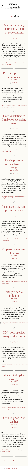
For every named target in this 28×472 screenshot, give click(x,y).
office (18, 239)
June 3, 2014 (15, 38)
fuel (12, 365)
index (15, 63)
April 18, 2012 (15, 384)
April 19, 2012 (15, 342)
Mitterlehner (25, 322)
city (5, 239)
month (3, 324)
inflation (14, 322)
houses (25, 281)
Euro (8, 239)
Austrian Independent (11, 469)
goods (12, 63)
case (3, 150)
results (9, 64)
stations (8, 451)
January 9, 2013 (15, 216)
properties (4, 107)
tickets (23, 196)
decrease (8, 63)
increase (7, 196)
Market (19, 105)
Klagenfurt (14, 105)
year (10, 151)
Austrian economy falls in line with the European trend (14, 28)
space (3, 240)
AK (3, 407)
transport (10, 198)
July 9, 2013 (15, 129)
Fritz (6, 150)
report (3, 151)
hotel (9, 150)
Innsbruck (13, 150)
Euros (3, 196)
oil (14, 365)
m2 (15, 239)
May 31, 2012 (15, 258)
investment (8, 105)
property (9, 107)
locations (12, 239)
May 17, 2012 (15, 301)
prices (6, 64)
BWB (7, 450)
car (3, 365)
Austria (3, 105)
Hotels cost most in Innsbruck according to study (14, 119)
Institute (19, 322)
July (11, 196)
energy (10, 322)
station (3, 366)
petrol (17, 365)
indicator (19, 63)
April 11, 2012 (15, 427)
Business (14, 79)
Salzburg (14, 107)
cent (3, 239)
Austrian (10, 407)
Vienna (7, 240)
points (23, 63)
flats (22, 281)
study (7, 151)
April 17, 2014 (15, 82)
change (3, 63)
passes (16, 196)
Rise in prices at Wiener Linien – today (14, 164)
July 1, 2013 (15, 173)
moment (23, 407)
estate (15, 281)
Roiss (26, 365)
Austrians (8, 281)
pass (13, 196)
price (3, 64)
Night (17, 150)
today (3, 198)
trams (6, 198)
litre (14, 450)
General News (14, 126)
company (9, 365)
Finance (14, 35)
